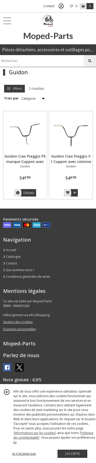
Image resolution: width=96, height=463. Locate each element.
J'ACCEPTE (72, 453)
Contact (49, 6)
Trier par (11, 98)
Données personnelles (19, 329)
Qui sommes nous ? (18, 270)
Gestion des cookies (18, 322)
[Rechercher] (90, 61)
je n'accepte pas (24, 453)
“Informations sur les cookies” (34, 433)
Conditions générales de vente (26, 276)
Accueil (9, 250)
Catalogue (12, 256)
